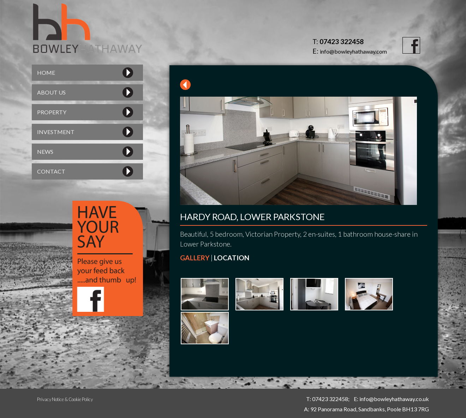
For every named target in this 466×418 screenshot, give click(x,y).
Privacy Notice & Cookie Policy (65, 399)
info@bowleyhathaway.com (353, 51)
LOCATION (231, 258)
